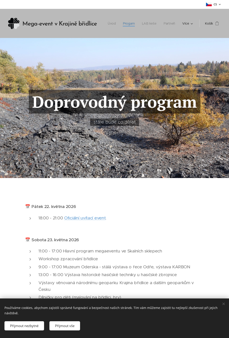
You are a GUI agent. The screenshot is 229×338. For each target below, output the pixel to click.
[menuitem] (113, 23)
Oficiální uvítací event (85, 217)
